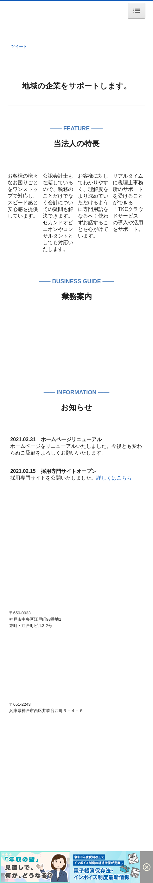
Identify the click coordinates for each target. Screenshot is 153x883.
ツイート (19, 46)
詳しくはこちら (114, 478)
